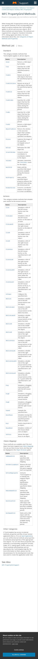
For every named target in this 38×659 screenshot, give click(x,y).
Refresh (8, 147)
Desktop (17, 9)
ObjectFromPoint (11, 129)
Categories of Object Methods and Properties (17, 38)
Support (23, 3)
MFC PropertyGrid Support (10, 565)
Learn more (15, 653)
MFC (22, 9)
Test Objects (30, 8)
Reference (23, 8)
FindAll (8, 75)
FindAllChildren (11, 83)
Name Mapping (28, 446)
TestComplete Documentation (10, 8)
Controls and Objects (8, 9)
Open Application (26, 536)
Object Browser (21, 450)
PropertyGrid (27, 9)
